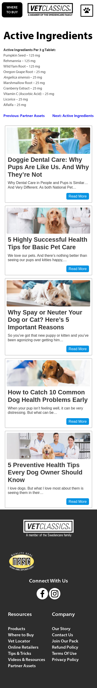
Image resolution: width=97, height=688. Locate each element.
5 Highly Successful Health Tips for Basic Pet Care (47, 243)
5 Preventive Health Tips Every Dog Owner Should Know (45, 472)
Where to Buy (12, 9)
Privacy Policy (65, 659)
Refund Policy (65, 647)
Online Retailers (23, 647)
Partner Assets (22, 665)
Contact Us (62, 634)
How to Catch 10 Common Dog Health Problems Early (48, 396)
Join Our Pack (65, 641)
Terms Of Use (64, 653)
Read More (78, 196)
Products (16, 628)
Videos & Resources (26, 659)
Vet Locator (19, 641)
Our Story (61, 628)
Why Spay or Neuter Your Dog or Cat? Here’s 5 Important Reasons (45, 320)
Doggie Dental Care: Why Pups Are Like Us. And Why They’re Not (48, 167)
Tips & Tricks (19, 653)
